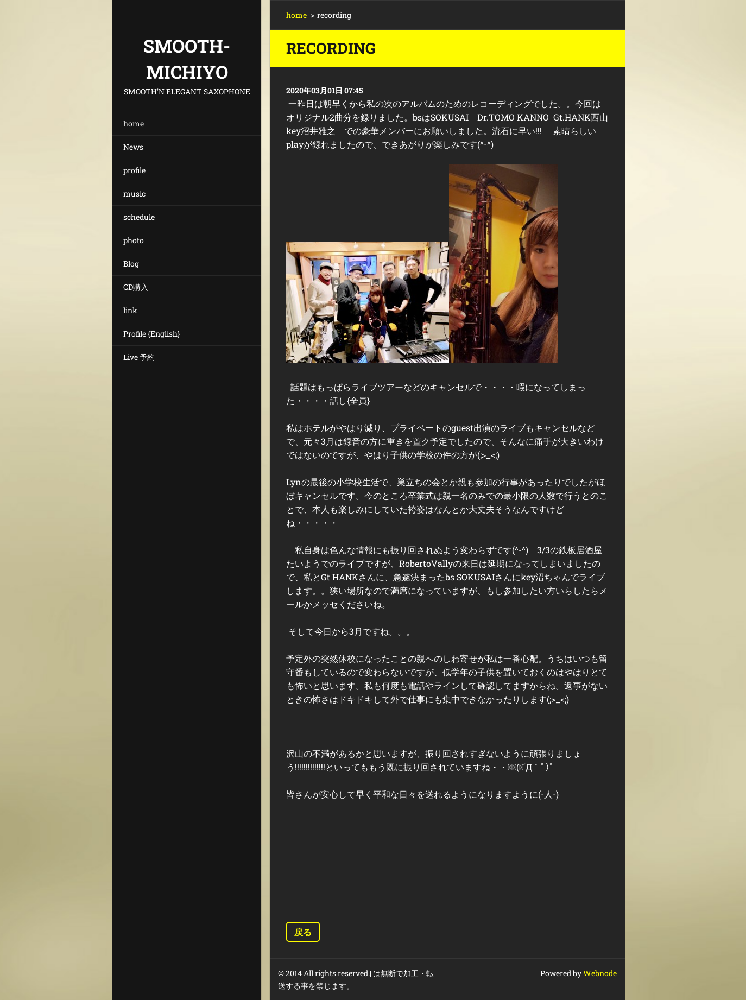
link (130, 310)
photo (133, 240)
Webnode (600, 973)
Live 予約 (139, 357)
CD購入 (135, 287)
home (133, 123)
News (133, 147)
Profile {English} (151, 333)
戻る (303, 932)
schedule (139, 217)
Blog (131, 263)
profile (134, 170)
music (134, 193)
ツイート (382, 900)
